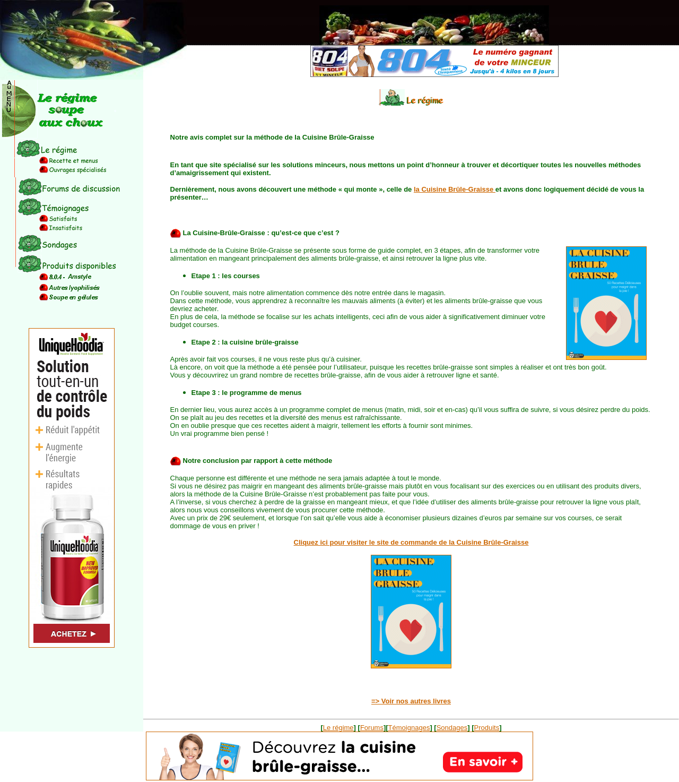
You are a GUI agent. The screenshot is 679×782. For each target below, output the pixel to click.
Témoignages (409, 728)
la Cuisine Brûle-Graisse (454, 189)
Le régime (338, 728)
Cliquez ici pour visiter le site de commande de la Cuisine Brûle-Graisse (411, 542)
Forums (372, 728)
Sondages (452, 728)
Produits (487, 728)
